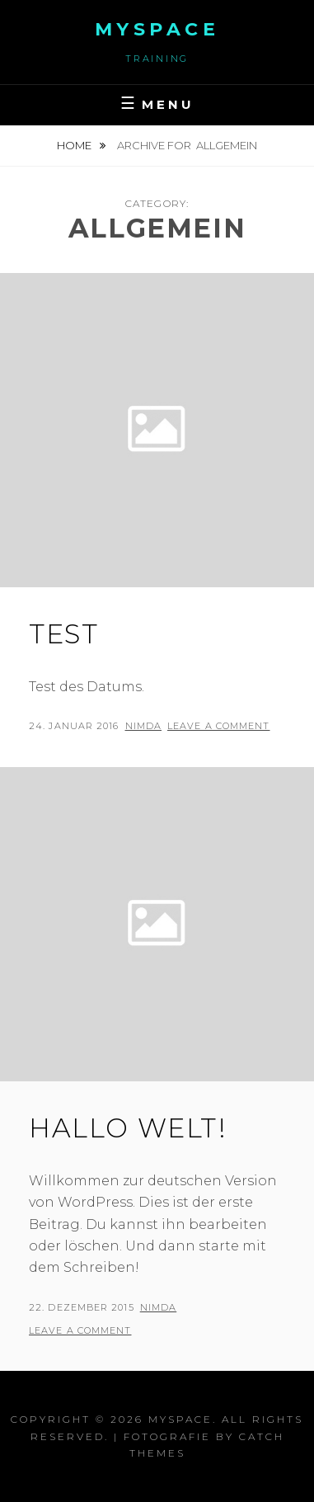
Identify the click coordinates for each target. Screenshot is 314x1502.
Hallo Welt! (128, 1128)
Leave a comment (218, 726)
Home (75, 145)
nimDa (143, 726)
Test (63, 634)
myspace (157, 29)
